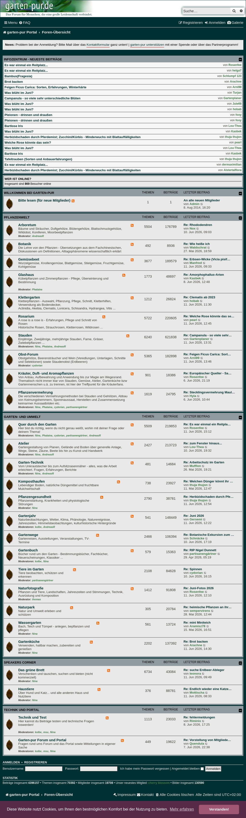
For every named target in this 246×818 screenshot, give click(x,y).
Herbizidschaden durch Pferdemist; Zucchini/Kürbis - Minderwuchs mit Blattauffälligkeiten (73, 137)
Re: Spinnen (193, 569)
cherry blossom (159, 783)
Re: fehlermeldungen (199, 717)
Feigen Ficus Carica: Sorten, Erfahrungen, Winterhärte (45, 87)
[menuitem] (25, 23)
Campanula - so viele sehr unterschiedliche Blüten (42, 98)
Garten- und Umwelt (22, 417)
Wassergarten (29, 623)
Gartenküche (29, 642)
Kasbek (236, 131)
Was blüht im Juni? (19, 93)
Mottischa (197, 692)
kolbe (38, 527)
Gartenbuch (28, 550)
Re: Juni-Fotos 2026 (199, 588)
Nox (193, 228)
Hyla (193, 396)
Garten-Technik (30, 462)
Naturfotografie (30, 588)
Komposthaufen (31, 481)
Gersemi (196, 519)
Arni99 (237, 87)
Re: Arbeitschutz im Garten (204, 462)
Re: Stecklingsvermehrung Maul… (209, 392)
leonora (195, 673)
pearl (237, 142)
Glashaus (26, 275)
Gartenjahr (27, 516)
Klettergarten (29, 297)
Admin (194, 204)
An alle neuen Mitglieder (202, 200)
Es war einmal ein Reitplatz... (26, 65)
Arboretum (27, 225)
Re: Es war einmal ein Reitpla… (207, 424)
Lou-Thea (234, 126)
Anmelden (11, 762)
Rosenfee (234, 65)
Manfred (196, 263)
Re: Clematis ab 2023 (199, 297)
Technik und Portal (21, 710)
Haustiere (26, 689)
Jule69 (237, 103)
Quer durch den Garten (37, 424)
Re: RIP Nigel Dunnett (200, 550)
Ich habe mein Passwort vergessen (144, 768)
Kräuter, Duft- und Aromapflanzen (46, 373)
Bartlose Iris (14, 126)
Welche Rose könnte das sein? (28, 142)
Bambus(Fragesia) (18, 76)
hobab (237, 109)
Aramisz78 (197, 626)
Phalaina (37, 289)
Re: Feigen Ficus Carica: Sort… (207, 354)
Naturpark (26, 607)
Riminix (195, 721)
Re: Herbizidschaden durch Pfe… (209, 496)
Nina (37, 346)
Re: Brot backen (196, 641)
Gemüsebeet (28, 259)
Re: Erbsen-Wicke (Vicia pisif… (207, 259)
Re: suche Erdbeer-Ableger (204, 670)
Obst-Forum (28, 354)
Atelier (23, 443)
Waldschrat (198, 247)
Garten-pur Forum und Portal (42, 740)
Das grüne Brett (31, 670)
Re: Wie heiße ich (197, 244)
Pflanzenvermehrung (35, 392)
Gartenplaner (232, 98)
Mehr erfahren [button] (182, 809)
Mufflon (195, 466)
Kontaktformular (98, 44)
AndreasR (38, 236)
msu (45, 732)
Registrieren (35, 762)
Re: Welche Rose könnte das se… (209, 316)
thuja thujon (233, 137)
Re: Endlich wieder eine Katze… (208, 689)
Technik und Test (32, 717)
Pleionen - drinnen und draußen (28, 115)
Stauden (25, 335)
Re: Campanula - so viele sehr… (208, 335)
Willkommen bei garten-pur (29, 193)
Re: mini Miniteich (197, 622)
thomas (36, 599)
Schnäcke (197, 538)
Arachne (235, 81)
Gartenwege (28, 535)
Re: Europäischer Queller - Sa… (207, 373)
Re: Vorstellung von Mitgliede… (207, 740)
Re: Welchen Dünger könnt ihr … (208, 481)
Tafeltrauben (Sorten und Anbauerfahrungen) (38, 159)
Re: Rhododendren (198, 225)
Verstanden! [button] (219, 809)
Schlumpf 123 (232, 76)
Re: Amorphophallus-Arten (204, 274)
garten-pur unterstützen (147, 44)
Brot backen (14, 81)
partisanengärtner (76, 407)
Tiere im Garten (31, 569)
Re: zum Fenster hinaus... (203, 443)
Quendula (197, 743)
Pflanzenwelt (17, 217)
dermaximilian (231, 164)
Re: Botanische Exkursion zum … (209, 535)
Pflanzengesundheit (34, 497)
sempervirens (200, 611)
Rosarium (26, 316)
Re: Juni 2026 (194, 516)
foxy (238, 114)
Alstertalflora (232, 170)
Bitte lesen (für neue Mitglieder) (44, 200)
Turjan (237, 92)
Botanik (24, 244)
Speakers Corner (20, 662)
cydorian (37, 365)
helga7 (236, 70)
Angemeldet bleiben (188, 768)
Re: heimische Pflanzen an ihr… (208, 607)
